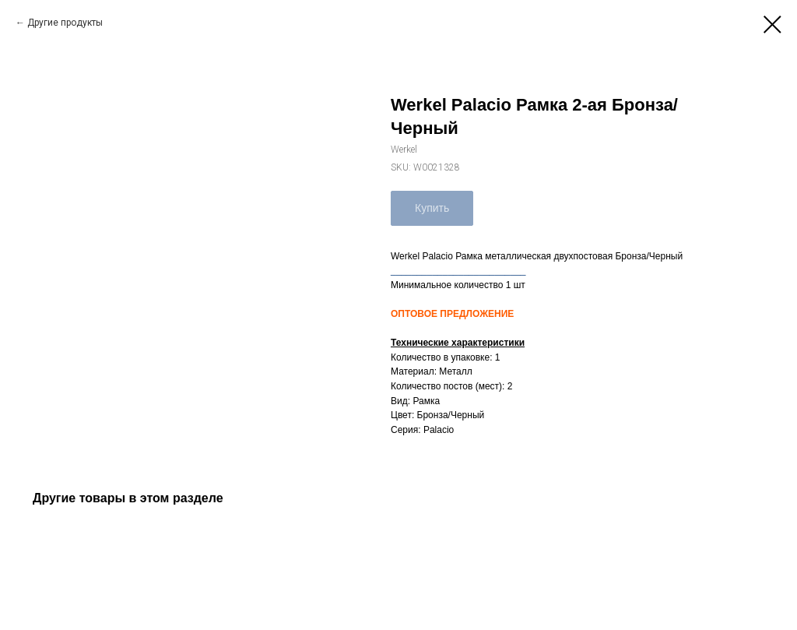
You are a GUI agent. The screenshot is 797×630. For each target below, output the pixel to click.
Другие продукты (65, 22)
